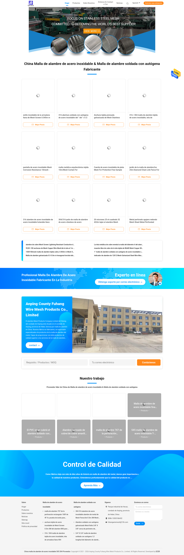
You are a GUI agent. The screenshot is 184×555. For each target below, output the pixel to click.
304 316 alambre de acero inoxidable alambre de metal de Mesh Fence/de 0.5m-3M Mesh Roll (87, 514)
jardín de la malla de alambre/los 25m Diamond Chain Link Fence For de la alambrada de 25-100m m (144, 170)
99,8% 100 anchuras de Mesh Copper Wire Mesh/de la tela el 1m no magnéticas (50, 249)
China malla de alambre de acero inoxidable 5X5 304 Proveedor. (47, 551)
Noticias (25, 517)
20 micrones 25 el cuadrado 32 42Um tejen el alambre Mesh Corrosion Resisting (107, 222)
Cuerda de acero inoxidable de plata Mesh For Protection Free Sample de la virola (109, 170)
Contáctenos (148, 362)
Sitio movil (25, 523)
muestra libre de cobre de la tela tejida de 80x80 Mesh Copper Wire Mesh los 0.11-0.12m (118, 249)
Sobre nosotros (27, 513)
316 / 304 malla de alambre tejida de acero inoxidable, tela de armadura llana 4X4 (143, 117)
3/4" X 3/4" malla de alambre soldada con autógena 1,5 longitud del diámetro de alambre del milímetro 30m (88, 536)
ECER (158, 551)
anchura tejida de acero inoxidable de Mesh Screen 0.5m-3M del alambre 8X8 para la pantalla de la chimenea (57, 525)
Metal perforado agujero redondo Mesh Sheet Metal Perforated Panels (143, 222)
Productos (25, 510)
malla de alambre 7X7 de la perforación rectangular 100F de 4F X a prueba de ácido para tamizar (56, 514)
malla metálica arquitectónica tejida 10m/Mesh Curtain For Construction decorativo (73, 170)
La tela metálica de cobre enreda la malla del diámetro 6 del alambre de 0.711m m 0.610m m (118, 245)
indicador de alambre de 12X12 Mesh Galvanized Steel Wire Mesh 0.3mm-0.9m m (118, 256)
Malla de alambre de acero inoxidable (52, 504)
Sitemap (25, 520)
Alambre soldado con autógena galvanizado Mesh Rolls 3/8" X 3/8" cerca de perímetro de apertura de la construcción (87, 525)
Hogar (24, 507)
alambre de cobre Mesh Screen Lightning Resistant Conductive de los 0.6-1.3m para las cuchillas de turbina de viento (50, 245)
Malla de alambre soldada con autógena (85, 504)
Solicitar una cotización (153, 3)
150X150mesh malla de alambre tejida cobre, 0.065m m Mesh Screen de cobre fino (50, 253)
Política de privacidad (29, 526)
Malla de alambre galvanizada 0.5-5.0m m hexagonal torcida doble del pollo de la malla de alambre (50, 256)
